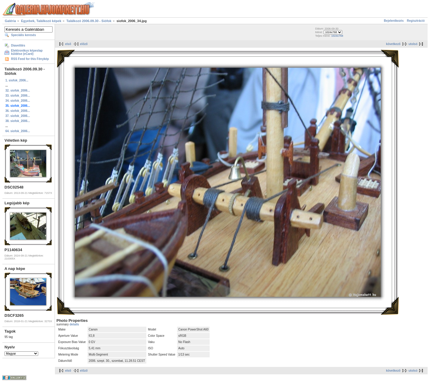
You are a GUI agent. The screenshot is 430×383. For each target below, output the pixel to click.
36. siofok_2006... (17, 110)
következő (393, 44)
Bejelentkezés (394, 20)
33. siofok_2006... (17, 95)
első (68, 44)
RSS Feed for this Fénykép (30, 59)
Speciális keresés (23, 35)
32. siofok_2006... (17, 90)
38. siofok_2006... (17, 121)
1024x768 (337, 35)
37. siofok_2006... (17, 116)
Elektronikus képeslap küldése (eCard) (27, 52)
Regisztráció (416, 20)
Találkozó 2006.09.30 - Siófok (88, 21)
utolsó (412, 44)
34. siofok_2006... (17, 100)
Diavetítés (18, 45)
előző (84, 44)
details (74, 324)
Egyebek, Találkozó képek (41, 21)
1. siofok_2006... (16, 80)
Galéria (10, 21)
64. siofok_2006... (17, 131)
